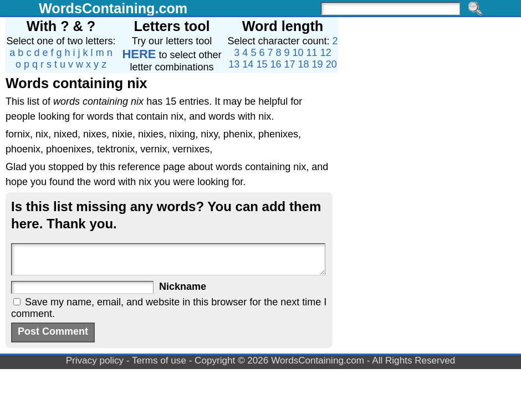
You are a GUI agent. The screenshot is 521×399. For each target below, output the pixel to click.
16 (275, 64)
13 (233, 64)
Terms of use (159, 360)
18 (303, 64)
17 (289, 64)
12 (325, 52)
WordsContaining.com (113, 8)
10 (298, 52)
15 (261, 64)
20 (331, 64)
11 (312, 52)
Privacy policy (95, 360)
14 (247, 64)
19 (317, 64)
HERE (139, 54)
